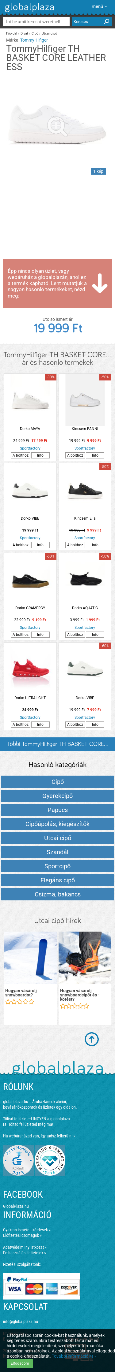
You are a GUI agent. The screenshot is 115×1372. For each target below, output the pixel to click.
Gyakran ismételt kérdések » (27, 1229)
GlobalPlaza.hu (16, 1206)
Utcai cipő (49, 33)
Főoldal (11, 33)
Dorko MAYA (30, 429)
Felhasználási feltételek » (24, 1252)
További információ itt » (74, 1356)
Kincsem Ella (85, 518)
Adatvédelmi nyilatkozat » (25, 1247)
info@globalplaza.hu (20, 1321)
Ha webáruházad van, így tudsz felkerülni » (39, 1135)
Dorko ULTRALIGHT (30, 698)
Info (40, 455)
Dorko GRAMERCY (30, 608)
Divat (24, 33)
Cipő (35, 33)
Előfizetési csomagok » (22, 1235)
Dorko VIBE (30, 518)
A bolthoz (21, 455)
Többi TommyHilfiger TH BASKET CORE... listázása (57, 746)
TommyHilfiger (34, 40)
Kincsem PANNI (85, 429)
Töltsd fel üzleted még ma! (30, 1124)
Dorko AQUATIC (85, 608)
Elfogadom (20, 1363)
